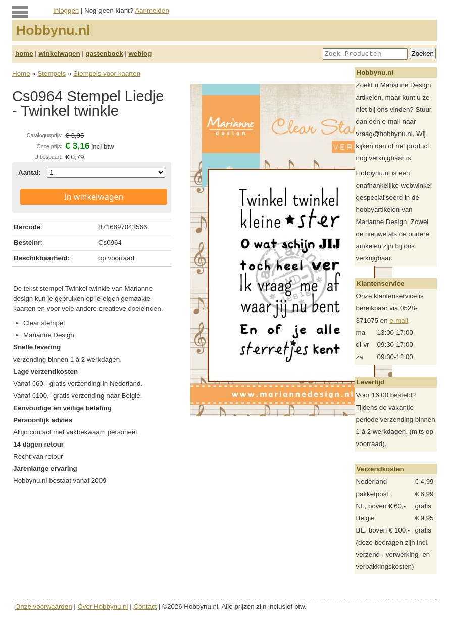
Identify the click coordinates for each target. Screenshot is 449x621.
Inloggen (66, 10)
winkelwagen (59, 53)
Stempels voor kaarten (106, 73)
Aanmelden (152, 10)
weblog (140, 53)
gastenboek (104, 53)
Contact (145, 606)
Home (21, 73)
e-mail (398, 320)
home (24, 53)
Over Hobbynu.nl (103, 606)
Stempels (51, 73)
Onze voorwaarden (43, 606)
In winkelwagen (93, 196)
